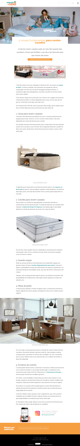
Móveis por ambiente (9, 428)
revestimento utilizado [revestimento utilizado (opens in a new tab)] (53, 372)
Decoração (22, 428)
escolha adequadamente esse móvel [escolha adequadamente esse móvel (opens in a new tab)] (43, 265)
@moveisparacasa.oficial (48, 414)
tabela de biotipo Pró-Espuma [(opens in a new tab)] (32, 207)
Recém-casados (43, 428)
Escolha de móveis (32, 428)
